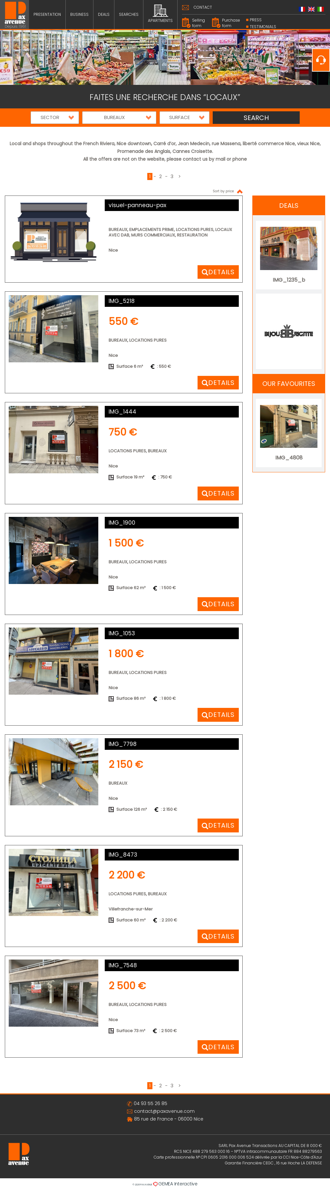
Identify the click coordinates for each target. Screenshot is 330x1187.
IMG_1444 (122, 412)
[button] (55, 117)
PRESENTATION (47, 14)
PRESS (256, 20)
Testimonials (263, 26)
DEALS (104, 14)
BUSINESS (79, 14)
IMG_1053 (122, 633)
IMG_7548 (123, 965)
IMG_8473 (123, 855)
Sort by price (228, 191)
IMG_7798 (123, 744)
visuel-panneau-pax (137, 205)
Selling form (198, 22)
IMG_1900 (122, 523)
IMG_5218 (122, 301)
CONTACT (203, 7)
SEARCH (256, 117)
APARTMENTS (160, 14)
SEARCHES (129, 14)
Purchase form (231, 22)
